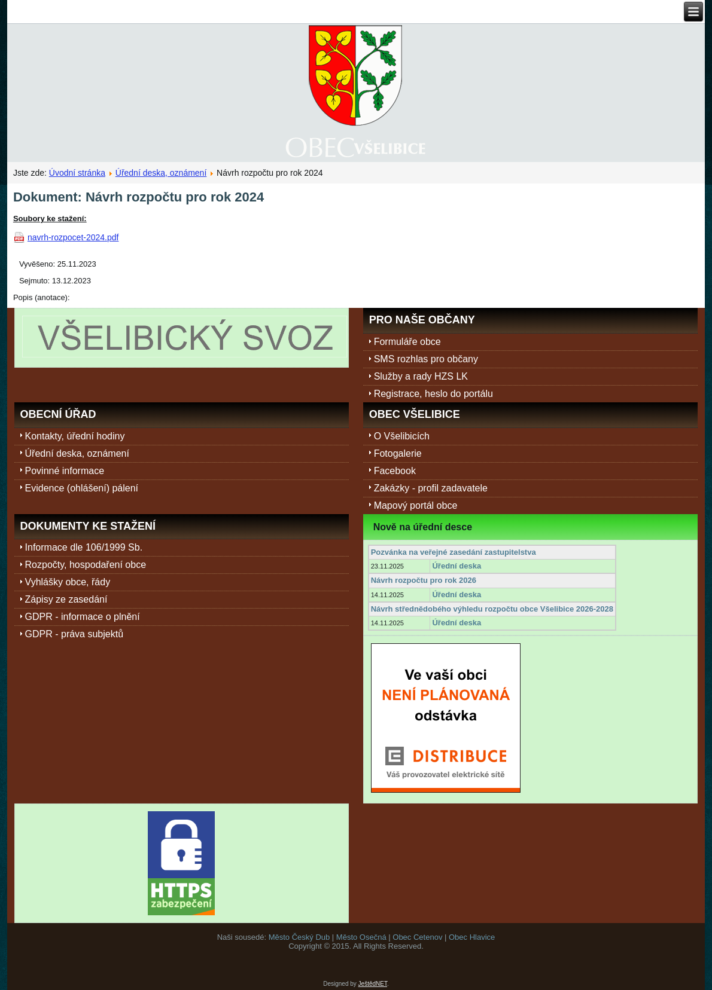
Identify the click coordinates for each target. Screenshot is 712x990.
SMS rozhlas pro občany (426, 359)
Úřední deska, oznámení (161, 173)
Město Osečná (361, 937)
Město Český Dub (299, 937)
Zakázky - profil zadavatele (431, 488)
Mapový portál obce (416, 505)
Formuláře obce (407, 342)
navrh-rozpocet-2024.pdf (73, 237)
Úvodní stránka (77, 173)
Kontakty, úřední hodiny (75, 436)
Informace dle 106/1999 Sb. (84, 547)
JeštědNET (372, 983)
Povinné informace (65, 471)
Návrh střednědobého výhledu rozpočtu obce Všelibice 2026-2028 (492, 608)
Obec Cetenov (417, 937)
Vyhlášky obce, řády (68, 582)
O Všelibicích (402, 436)
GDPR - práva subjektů (74, 634)
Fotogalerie (398, 453)
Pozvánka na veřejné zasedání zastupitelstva (453, 552)
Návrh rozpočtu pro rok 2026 (423, 580)
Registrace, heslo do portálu (433, 394)
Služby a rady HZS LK (421, 376)
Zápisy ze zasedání (66, 599)
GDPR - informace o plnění (82, 617)
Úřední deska (456, 565)
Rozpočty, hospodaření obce (86, 565)
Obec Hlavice (472, 937)
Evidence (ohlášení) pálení (81, 488)
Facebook (395, 471)
